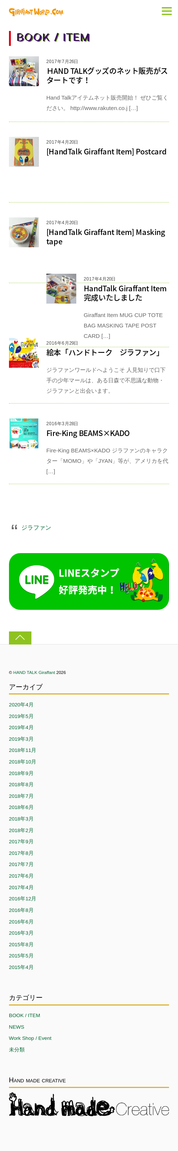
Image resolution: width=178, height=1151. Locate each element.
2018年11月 (23, 750)
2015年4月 (21, 967)
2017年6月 (21, 876)
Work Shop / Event (30, 1038)
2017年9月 (21, 841)
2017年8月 (21, 853)
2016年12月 (23, 898)
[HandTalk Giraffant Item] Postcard (106, 151)
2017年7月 (21, 864)
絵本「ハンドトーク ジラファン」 (105, 352)
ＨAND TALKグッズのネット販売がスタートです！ (107, 75)
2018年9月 (21, 773)
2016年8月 (21, 910)
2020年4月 (21, 705)
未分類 (17, 1050)
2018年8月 (21, 784)
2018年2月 (21, 830)
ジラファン (36, 527)
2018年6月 (21, 807)
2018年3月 (21, 819)
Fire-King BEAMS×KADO (88, 432)
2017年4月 (21, 887)
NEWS (16, 1027)
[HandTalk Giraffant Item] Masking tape (105, 236)
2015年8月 (21, 944)
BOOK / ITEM (24, 1015)
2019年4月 (21, 727)
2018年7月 (21, 796)
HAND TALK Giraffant (34, 672)
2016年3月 (21, 933)
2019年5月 (21, 716)
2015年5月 (21, 956)
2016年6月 (21, 922)
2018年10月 (23, 762)
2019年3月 (21, 739)
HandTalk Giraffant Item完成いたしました (125, 293)
